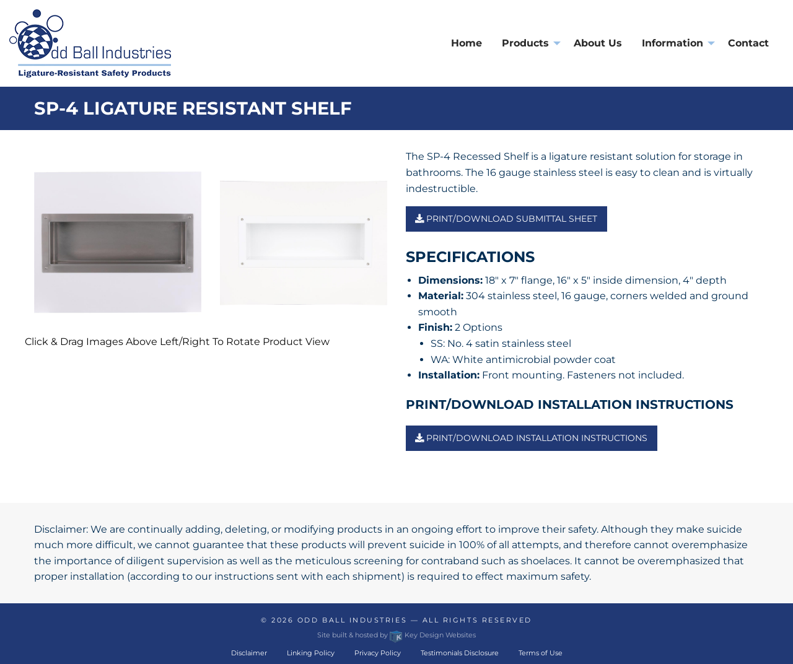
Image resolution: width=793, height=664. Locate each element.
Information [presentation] (672, 43)
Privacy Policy (377, 653)
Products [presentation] (525, 43)
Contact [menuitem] (748, 43)
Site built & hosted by (396, 635)
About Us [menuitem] (598, 43)
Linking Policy (311, 653)
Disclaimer (249, 653)
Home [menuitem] (466, 43)
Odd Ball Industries (352, 620)
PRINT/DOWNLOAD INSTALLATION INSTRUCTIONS (531, 437)
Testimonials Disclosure (460, 653)
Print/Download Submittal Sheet (506, 218)
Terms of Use (541, 653)
